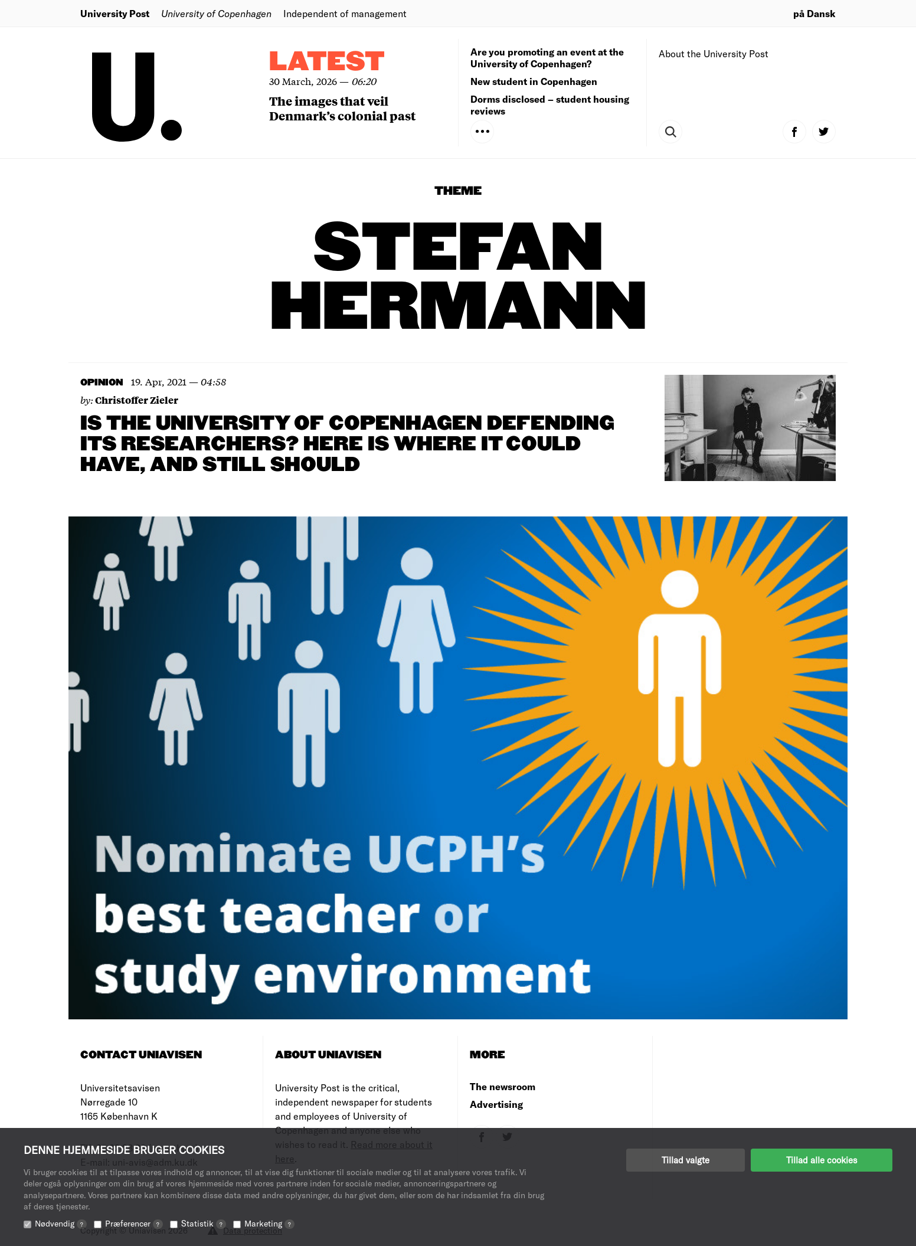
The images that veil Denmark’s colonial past (342, 108)
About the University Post (713, 53)
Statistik (203, 1223)
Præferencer (134, 1223)
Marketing (269, 1223)
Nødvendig (61, 1223)
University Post (114, 13)
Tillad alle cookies (821, 1160)
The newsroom (502, 1086)
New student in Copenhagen (533, 81)
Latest (327, 62)
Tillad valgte (685, 1160)
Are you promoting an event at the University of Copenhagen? (547, 57)
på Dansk (814, 13)
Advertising (496, 1104)
